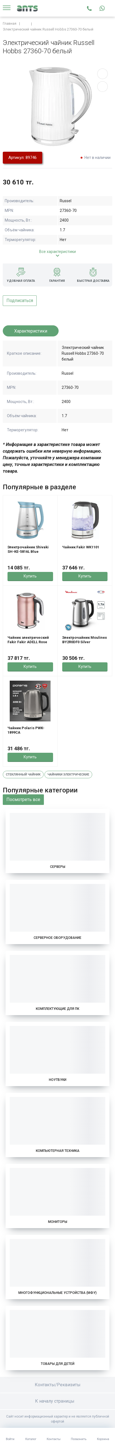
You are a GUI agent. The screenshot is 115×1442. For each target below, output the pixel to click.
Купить (30, 576)
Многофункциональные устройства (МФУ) (57, 1293)
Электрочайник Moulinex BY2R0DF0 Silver (84, 639)
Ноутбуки (57, 1080)
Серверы (57, 867)
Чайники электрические (68, 774)
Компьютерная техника (57, 1151)
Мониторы (57, 1222)
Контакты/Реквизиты (58, 1384)
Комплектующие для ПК (57, 1009)
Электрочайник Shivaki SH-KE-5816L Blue (28, 549)
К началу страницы (57, 1401)
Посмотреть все (23, 799)
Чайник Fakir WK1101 (80, 547)
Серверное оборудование (57, 938)
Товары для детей (57, 1364)
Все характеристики (57, 251)
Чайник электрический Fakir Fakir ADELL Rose (28, 639)
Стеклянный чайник (23, 774)
